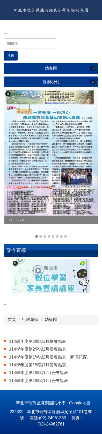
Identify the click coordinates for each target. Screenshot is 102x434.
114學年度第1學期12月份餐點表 (38, 372)
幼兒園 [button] (51, 68)
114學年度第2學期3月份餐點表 (37, 341)
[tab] (36, 236)
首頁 (12, 319)
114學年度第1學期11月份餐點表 (38, 380)
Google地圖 (80, 403)
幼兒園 (51, 319)
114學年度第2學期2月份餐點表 (37, 349)
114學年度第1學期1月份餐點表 (37, 365)
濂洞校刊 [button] (51, 82)
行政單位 (30, 319)
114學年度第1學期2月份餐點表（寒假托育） (50, 357)
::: (1, 3)
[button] (7, 93)
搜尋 (10, 56)
